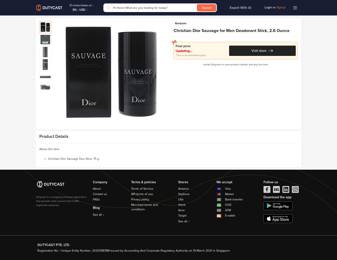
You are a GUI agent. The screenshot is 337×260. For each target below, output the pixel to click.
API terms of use (142, 194)
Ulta (180, 199)
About (97, 189)
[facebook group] (276, 190)
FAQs (96, 199)
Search (206, 8)
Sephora (183, 194)
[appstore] (278, 218)
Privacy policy (140, 199)
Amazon (183, 189)
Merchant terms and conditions (144, 207)
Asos (181, 210)
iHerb (181, 205)
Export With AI (240, 8)
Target (182, 215)
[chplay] (278, 206)
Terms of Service (142, 189)
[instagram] (295, 190)
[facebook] (266, 190)
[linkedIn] (285, 190)
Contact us (100, 194)
